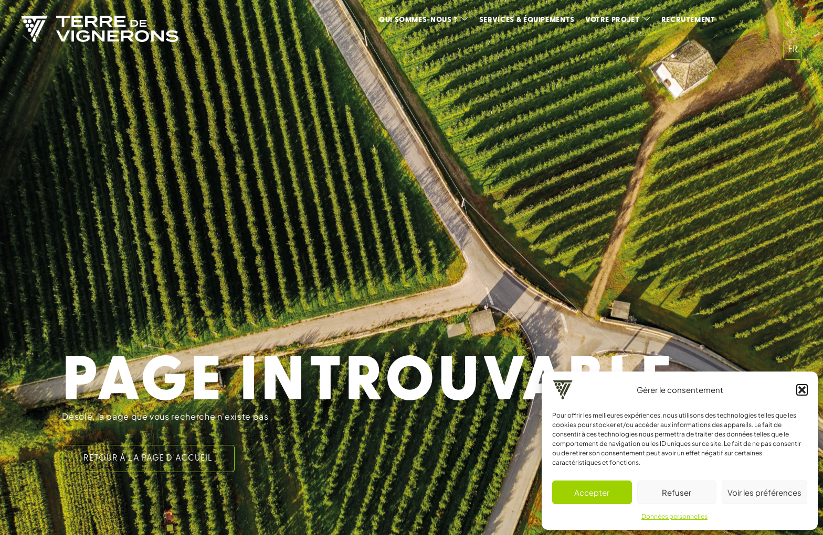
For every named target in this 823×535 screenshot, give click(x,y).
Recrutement (688, 20)
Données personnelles (674, 516)
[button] (802, 390)
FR (792, 50)
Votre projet (612, 20)
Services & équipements (527, 20)
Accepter (591, 492)
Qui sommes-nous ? (418, 20)
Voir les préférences (764, 492)
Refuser (676, 492)
